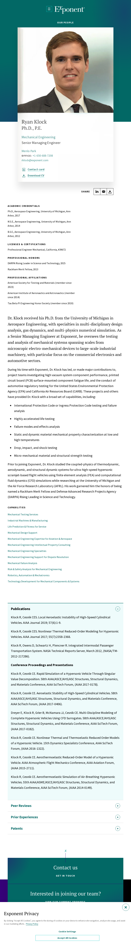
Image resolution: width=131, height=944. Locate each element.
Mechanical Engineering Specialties (27, 550)
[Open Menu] (49, 9)
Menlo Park (29, 153)
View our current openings (65, 901)
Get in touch (65, 875)
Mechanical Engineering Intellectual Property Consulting (39, 544)
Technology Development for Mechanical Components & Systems (43, 581)
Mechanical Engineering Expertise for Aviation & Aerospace (40, 538)
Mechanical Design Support (22, 532)
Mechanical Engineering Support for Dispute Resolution (38, 557)
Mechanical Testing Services (23, 514)
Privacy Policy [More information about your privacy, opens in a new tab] (32, 924)
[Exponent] (69, 10)
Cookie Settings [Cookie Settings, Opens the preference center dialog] (68, 932)
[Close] (125, 907)
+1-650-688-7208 (43, 158)
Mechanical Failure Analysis (22, 563)
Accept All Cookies (68, 937)
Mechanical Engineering (39, 139)
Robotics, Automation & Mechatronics (29, 575)
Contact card (36, 171)
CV (36, 177)
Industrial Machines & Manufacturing (28, 520)
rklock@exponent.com (35, 162)
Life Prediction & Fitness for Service (27, 526)
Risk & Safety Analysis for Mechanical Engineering (35, 569)
